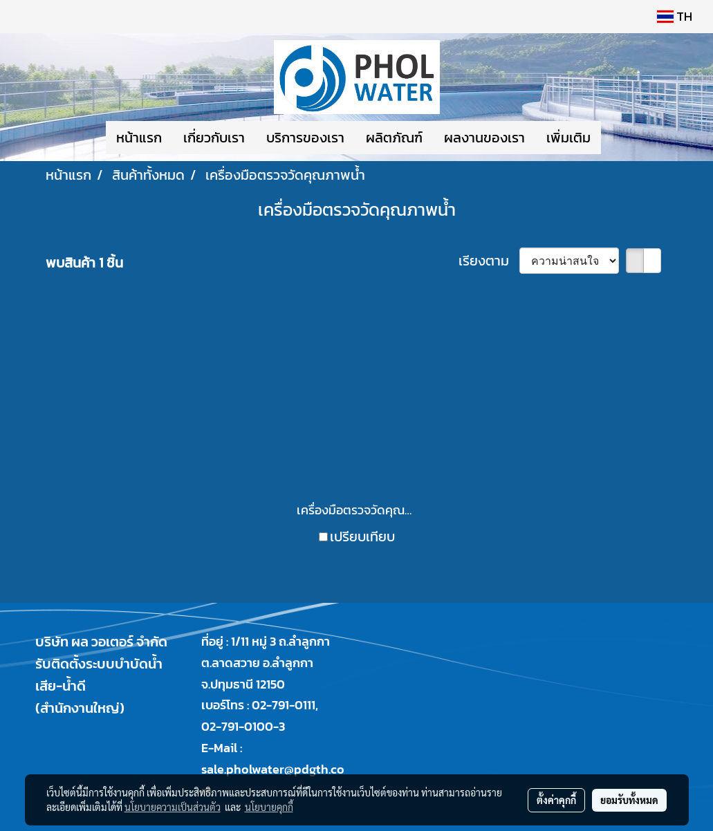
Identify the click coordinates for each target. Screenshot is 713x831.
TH (674, 16)
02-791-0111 (283, 704)
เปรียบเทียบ (362, 536)
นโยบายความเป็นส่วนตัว (172, 807)
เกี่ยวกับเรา (214, 137)
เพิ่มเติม (568, 137)
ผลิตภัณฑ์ (394, 137)
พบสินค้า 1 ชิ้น (84, 262)
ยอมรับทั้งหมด (629, 800)
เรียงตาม (489, 260)
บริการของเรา (305, 137)
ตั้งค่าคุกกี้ (556, 800)
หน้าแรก (139, 137)
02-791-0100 (237, 726)
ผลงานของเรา (484, 137)
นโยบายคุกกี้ (269, 807)
